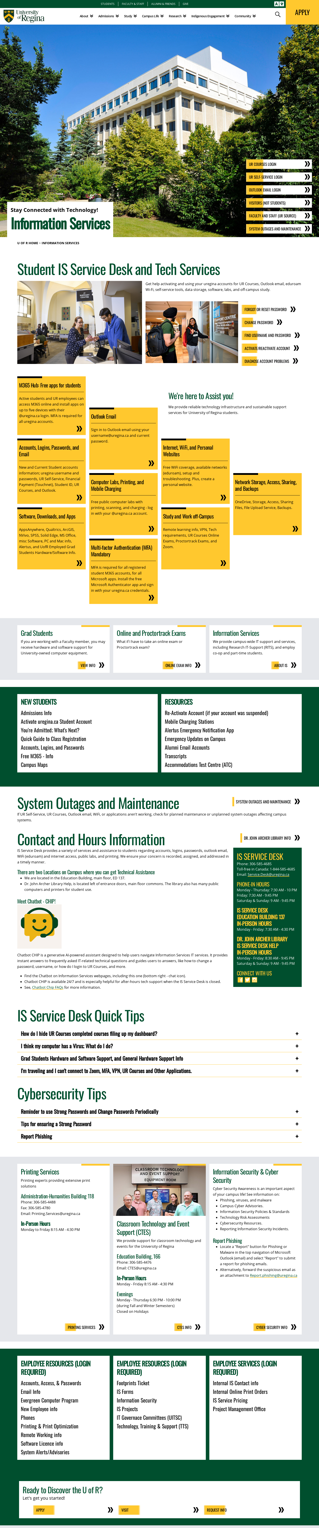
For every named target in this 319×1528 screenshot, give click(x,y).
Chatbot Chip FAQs (47, 986)
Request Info (218, 1509)
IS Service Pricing (230, 1399)
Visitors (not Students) (265, 203)
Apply (41, 1509)
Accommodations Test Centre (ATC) (198, 763)
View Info (87, 664)
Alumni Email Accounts (187, 746)
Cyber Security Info (271, 1326)
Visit (125, 1509)
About (84, 16)
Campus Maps (34, 763)
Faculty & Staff (133, 4)
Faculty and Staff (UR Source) (270, 216)
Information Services (60, 243)
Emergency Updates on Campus (195, 737)
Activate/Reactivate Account (265, 347)
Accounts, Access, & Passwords (51, 1382)
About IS (280, 664)
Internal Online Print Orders (240, 1390)
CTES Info (184, 1326)
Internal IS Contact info (235, 1382)
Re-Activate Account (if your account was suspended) (216, 712)
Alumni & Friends (163, 4)
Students (108, 4)
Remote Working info (41, 1433)
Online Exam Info (177, 664)
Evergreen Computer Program (49, 1399)
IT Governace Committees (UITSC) (149, 1416)
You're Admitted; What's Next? (50, 729)
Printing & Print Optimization (49, 1425)
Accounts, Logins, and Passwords (52, 746)
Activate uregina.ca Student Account (56, 720)
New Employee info (39, 1408)
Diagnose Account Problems (265, 360)
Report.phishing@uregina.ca (273, 1274)
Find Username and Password (266, 335)
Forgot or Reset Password (264, 309)
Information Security (137, 1399)
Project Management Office (239, 1408)
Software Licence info (42, 1442)
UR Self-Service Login (263, 177)
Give (186, 4)
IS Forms (125, 1390)
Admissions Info (36, 712)
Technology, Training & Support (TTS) (152, 1425)
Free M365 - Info (37, 755)
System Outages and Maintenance (273, 229)
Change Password (257, 322)
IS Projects (127, 1408)
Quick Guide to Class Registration (53, 737)
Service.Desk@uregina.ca (268, 873)
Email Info (30, 1390)
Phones (28, 1416)
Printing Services (80, 1326)
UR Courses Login (260, 165)
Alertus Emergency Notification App (199, 729)
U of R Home (27, 243)
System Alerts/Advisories (45, 1451)
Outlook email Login (263, 190)
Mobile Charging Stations (189, 720)
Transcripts (176, 755)
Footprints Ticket (133, 1382)
